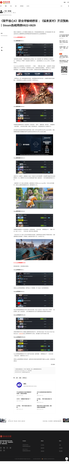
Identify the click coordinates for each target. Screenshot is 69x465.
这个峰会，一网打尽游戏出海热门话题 (44, 399)
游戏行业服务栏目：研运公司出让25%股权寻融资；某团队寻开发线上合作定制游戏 (63, 61)
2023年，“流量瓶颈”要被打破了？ (24, 398)
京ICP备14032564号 (37, 458)
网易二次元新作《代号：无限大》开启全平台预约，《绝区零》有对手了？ (63, 41)
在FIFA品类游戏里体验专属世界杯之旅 (44, 393)
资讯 (14, 12)
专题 (60, 444)
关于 (68, 2)
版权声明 (42, 447)
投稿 (64, 2)
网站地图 (60, 450)
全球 (17, 377)
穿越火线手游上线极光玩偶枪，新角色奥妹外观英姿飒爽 (44, 406)
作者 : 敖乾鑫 (7, 11)
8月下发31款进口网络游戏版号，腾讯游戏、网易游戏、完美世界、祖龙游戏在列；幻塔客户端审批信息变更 (64, 36)
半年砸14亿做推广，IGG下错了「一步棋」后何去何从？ (63, 47)
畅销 (20, 377)
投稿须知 (42, 450)
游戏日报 (21, 333)
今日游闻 (60, 447)
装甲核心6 (24, 377)
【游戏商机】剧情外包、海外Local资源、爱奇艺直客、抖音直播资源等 (64, 56)
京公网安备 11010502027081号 (48, 458)
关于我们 (42, 444)
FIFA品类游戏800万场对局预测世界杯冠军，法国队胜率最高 (24, 393)
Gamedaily (30, 370)
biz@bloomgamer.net (26, 372)
